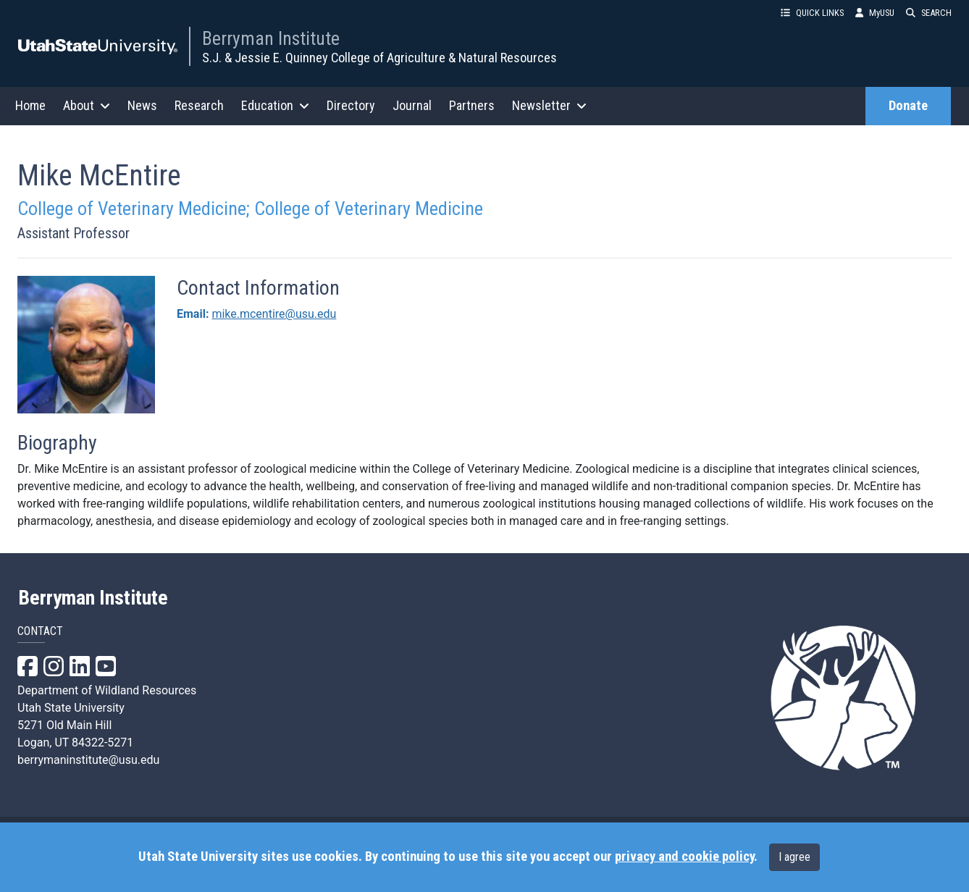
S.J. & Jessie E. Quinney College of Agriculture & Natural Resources (379, 57)
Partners (472, 105)
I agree (794, 857)
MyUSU (874, 12)
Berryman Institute (271, 38)
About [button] (86, 105)
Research (199, 105)
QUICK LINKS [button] (812, 12)
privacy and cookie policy (684, 856)
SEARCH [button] (929, 12)
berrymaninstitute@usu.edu (88, 760)
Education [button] (275, 105)
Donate (908, 106)
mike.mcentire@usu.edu (273, 314)
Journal (412, 105)
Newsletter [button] (549, 105)
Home (30, 105)
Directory (351, 105)
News (142, 105)
